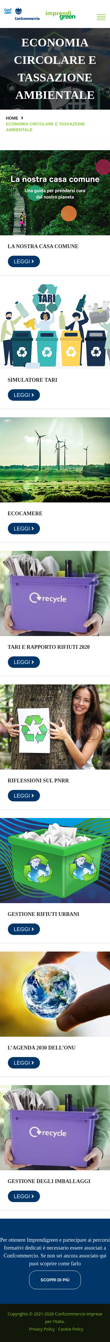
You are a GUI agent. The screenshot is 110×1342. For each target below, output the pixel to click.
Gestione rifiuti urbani (43, 914)
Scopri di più (55, 1280)
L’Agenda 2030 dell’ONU (42, 1048)
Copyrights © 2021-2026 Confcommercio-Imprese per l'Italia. (55, 1317)
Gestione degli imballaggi (49, 1181)
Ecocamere (25, 513)
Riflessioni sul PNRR (38, 781)
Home (12, 118)
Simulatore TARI (32, 380)
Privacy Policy (42, 1329)
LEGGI (24, 261)
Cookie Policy (70, 1329)
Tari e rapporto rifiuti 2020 (49, 647)
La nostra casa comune (43, 246)
